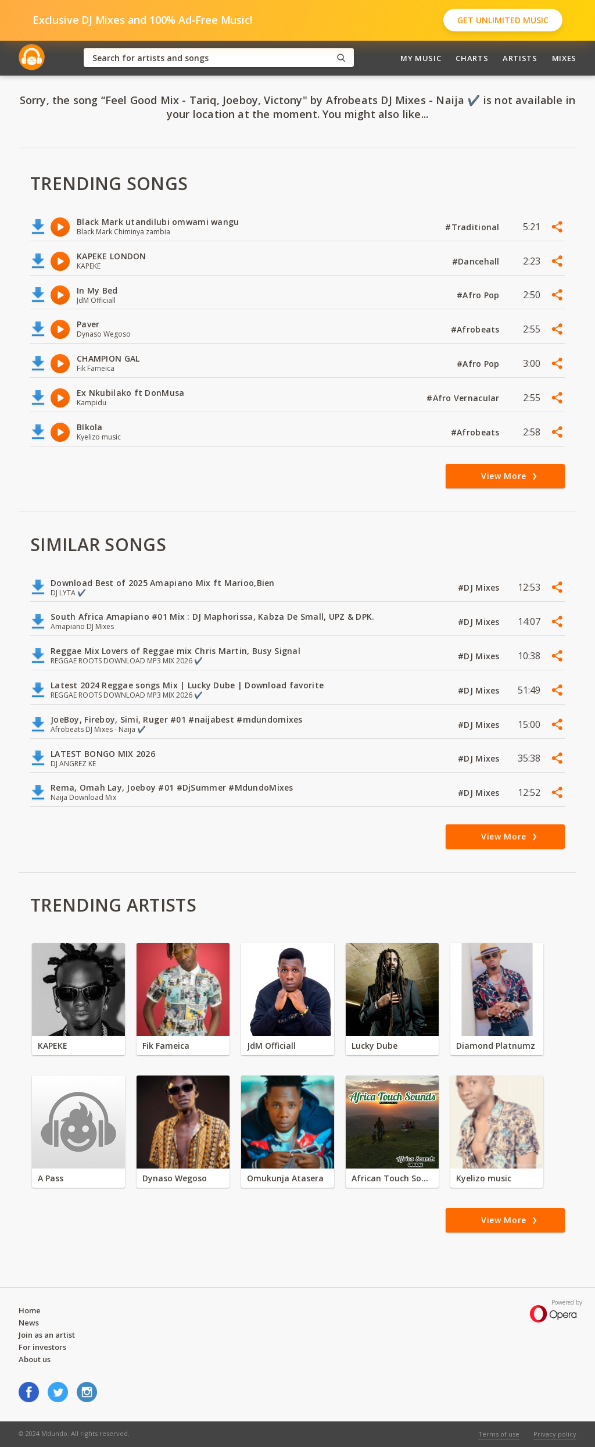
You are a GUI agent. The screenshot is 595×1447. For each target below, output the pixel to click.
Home (30, 1310)
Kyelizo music (483, 1178)
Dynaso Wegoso (174, 1178)
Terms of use (498, 1434)
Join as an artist (47, 1335)
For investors (42, 1347)
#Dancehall (477, 261)
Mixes (564, 58)
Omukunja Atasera (285, 1178)
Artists (520, 58)
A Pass (50, 1178)
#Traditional (473, 227)
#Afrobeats (476, 329)
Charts (472, 58)
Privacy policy (554, 1434)
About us (35, 1359)
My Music (420, 58)
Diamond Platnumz (495, 1045)
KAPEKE (52, 1045)
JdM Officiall (271, 1045)
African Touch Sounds (392, 1178)
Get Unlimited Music (503, 20)
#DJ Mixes (480, 587)
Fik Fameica (165, 1045)
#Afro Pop (479, 295)
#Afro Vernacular (464, 397)
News (29, 1322)
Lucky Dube (374, 1045)
